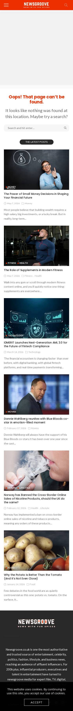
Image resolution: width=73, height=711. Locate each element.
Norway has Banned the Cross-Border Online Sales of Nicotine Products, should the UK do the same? (35, 498)
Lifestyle (24, 488)
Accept (36, 702)
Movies (12, 412)
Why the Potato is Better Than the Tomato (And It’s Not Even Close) (33, 576)
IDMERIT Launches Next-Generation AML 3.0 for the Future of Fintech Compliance (35, 344)
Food (11, 568)
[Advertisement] (36, 48)
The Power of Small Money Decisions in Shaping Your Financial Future (36, 196)
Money (12, 187)
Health (23, 263)
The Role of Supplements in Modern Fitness (33, 270)
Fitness (12, 263)
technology (15, 335)
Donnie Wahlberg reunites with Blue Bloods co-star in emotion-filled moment (36, 420)
